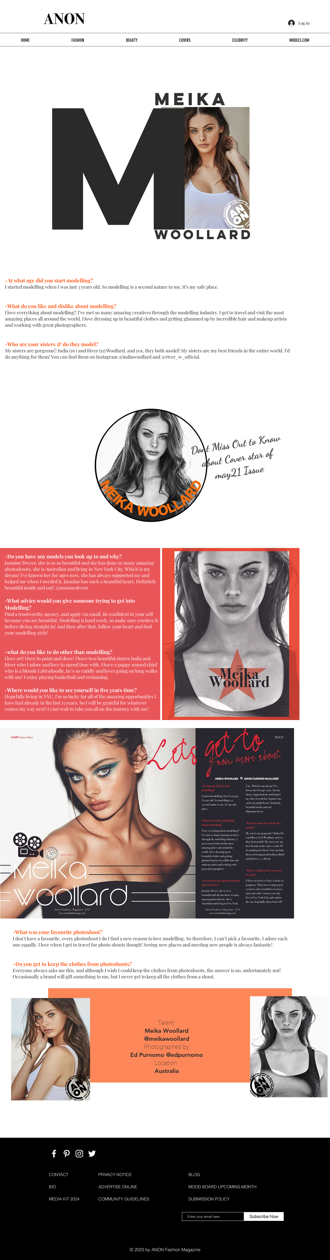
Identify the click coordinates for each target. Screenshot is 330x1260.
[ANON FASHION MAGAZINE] (54, 1154)
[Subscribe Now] (264, 1216)
